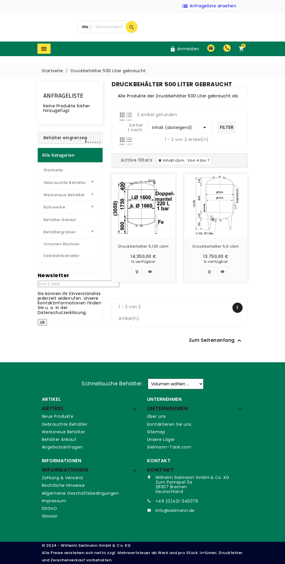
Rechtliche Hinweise (63, 485)
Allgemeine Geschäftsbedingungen (80, 493)
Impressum (54, 501)
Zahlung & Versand (62, 478)
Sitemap (156, 432)
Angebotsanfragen (62, 447)
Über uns (156, 416)
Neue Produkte (58, 416)
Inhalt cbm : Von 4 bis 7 (186, 160)
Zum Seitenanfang (216, 340)
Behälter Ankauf (59, 439)
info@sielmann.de (175, 510)
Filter (227, 127)
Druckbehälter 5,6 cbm (216, 246)
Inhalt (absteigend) (180, 127)
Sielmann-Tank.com (169, 447)
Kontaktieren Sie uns (169, 424)
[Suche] (109, 27)
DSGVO (49, 508)
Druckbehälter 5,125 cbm (143, 246)
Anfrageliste (63, 95)
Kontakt (160, 469)
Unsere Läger (161, 439)
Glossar (50, 516)
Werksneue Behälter (63, 432)
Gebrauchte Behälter (65, 424)
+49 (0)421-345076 (177, 501)
